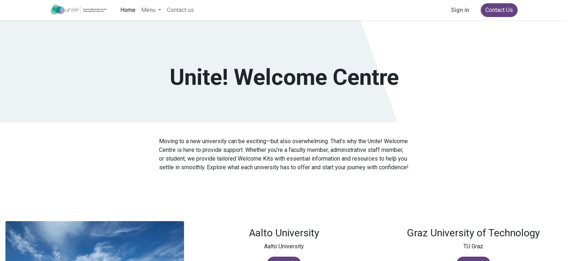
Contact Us (499, 10)
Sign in (460, 10)
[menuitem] (127, 10)
